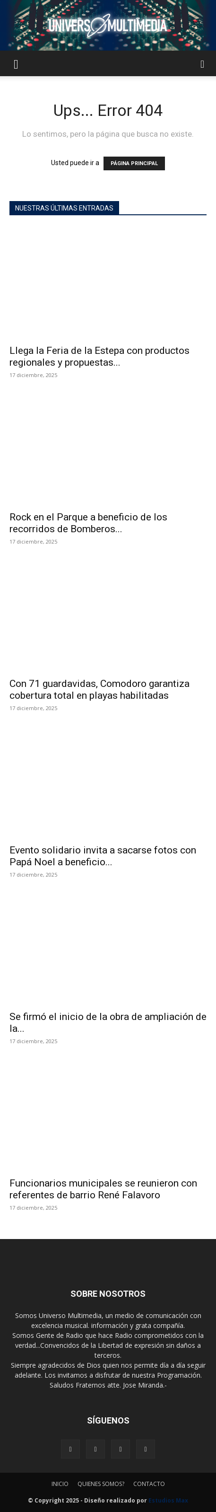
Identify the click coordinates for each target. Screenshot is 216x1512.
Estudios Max (168, 1500)
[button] (16, 63)
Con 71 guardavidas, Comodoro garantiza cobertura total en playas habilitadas (99, 689)
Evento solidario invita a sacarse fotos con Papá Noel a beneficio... (102, 856)
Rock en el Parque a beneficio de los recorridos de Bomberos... (88, 523)
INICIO (60, 1484)
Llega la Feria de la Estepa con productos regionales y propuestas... (99, 356)
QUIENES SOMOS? (101, 1484)
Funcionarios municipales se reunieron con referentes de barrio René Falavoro (103, 1189)
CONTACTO (149, 1484)
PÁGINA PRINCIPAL (134, 163)
